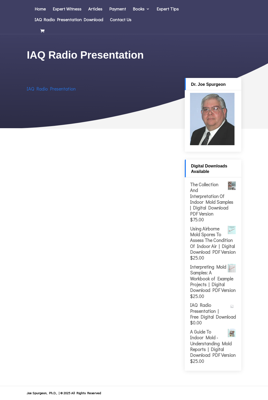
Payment (117, 9)
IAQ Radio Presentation (51, 89)
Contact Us (120, 20)
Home (40, 9)
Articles (95, 9)
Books (138, 9)
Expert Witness (67, 9)
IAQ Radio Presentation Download (69, 20)
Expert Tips (168, 9)
